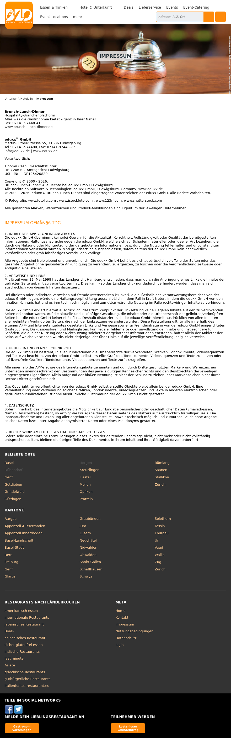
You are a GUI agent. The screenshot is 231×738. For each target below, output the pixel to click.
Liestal (85, 477)
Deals (128, 7)
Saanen (161, 470)
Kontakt (122, 617)
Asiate (10, 665)
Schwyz (86, 576)
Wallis (159, 555)
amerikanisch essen (21, 611)
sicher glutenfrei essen (24, 645)
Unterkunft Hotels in (19, 98)
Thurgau (162, 533)
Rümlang (162, 463)
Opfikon (86, 492)
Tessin (160, 526)
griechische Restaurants (25, 672)
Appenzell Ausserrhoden (25, 526)
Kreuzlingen (89, 470)
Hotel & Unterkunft (95, 7)
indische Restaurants (22, 652)
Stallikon (162, 477)
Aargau (11, 519)
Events (172, 7)
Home (121, 611)
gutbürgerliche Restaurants (28, 679)
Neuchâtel (88, 540)
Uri (157, 540)
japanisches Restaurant (24, 624)
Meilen (85, 484)
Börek (9, 631)
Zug (158, 562)
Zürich (160, 484)
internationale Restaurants (27, 617)
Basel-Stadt (14, 547)
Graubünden (90, 519)
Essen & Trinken (54, 7)
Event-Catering (196, 7)
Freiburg (11, 562)
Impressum (125, 624)
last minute (14, 658)
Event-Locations (54, 17)
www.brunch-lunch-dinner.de (29, 127)
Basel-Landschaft (19, 540)
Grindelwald (15, 492)
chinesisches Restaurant (25, 638)
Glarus (10, 576)
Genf (9, 477)
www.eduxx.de (45, 151)
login (120, 645)
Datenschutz (126, 638)
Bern (9, 555)
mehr (77, 17)
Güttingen (13, 499)
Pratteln (86, 499)
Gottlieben (13, 484)
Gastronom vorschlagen (21, 728)
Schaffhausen (91, 569)
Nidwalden (88, 547)
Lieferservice (150, 7)
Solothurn (163, 519)
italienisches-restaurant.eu (27, 686)
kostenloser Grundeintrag (127, 728)
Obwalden (88, 555)
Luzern (85, 533)
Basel (9, 463)
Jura (83, 526)
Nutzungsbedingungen (135, 631)
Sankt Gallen (90, 562)
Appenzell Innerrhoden (24, 533)
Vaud (159, 547)
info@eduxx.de (17, 151)
